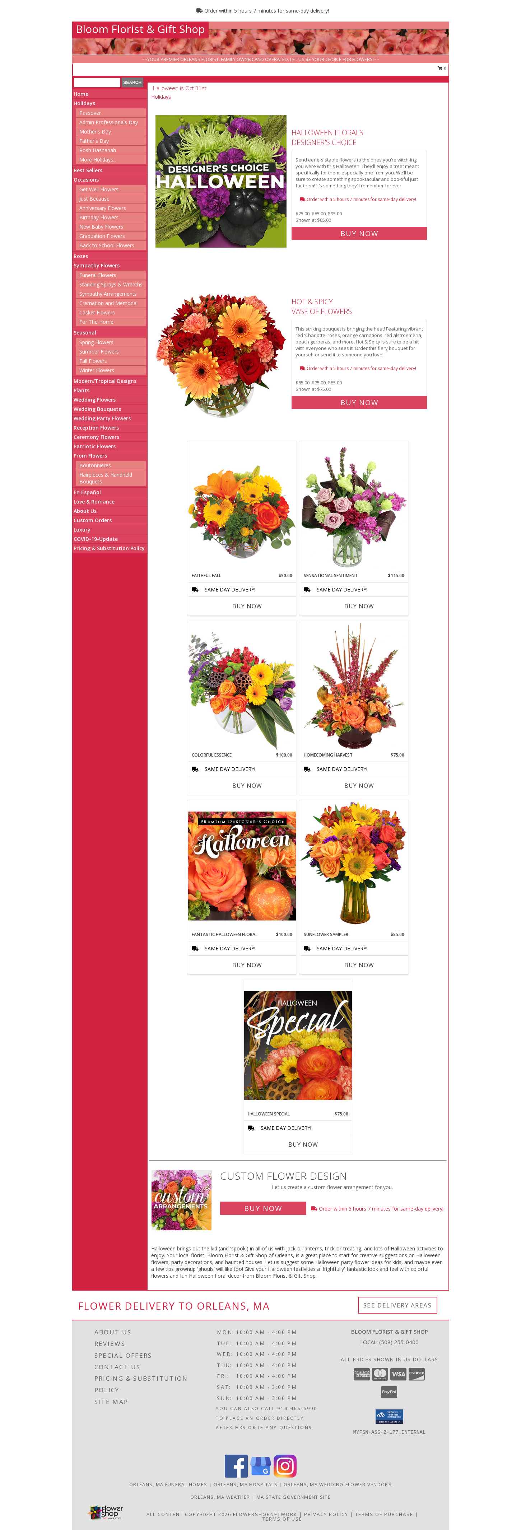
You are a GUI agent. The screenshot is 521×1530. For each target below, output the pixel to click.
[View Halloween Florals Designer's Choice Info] (221, 181)
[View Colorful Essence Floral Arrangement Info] (242, 686)
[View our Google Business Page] (260, 1475)
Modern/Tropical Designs (105, 381)
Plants (81, 390)
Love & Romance (94, 501)
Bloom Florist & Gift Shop (140, 28)
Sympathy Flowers (97, 265)
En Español (87, 492)
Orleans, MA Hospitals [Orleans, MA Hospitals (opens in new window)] (246, 1484)
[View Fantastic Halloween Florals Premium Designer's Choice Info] (242, 865)
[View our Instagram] (285, 1475)
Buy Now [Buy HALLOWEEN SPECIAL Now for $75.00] (303, 1144)
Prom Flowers (90, 455)
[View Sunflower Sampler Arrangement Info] (354, 865)
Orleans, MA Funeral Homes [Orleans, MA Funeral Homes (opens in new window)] (168, 1484)
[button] (389, 1416)
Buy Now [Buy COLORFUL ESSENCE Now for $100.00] (247, 786)
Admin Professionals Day (108, 122)
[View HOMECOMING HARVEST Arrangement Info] (354, 686)
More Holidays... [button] (97, 159)
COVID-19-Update (96, 538)
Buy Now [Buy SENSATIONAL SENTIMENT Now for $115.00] (359, 606)
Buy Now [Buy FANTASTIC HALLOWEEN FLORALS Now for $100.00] (247, 965)
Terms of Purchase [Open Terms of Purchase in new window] (384, 1514)
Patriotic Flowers (95, 446)
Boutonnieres (95, 465)
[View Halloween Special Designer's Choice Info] (298, 1045)
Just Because (94, 198)
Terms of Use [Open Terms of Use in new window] (282, 1519)
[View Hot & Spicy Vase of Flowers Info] (221, 350)
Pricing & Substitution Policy (109, 548)
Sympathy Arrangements (108, 293)
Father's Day (94, 140)
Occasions (86, 179)
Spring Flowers (96, 342)
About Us (85, 510)
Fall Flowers (93, 360)
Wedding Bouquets (97, 409)
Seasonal (85, 332)
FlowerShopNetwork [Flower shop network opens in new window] (265, 1514)
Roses (81, 256)
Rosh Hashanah (97, 150)
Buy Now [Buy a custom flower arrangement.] (263, 1208)
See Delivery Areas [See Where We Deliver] (397, 1305)
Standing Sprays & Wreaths (111, 284)
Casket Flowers (97, 312)
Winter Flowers (96, 370)
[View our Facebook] (236, 1475)
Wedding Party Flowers (102, 418)
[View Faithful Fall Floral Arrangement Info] (242, 506)
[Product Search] (97, 82)
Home (81, 93)
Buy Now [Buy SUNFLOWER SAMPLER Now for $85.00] (359, 965)
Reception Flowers (96, 427)
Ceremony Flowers (96, 437)
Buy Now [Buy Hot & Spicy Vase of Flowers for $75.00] (359, 402)
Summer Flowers (99, 351)
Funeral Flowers (97, 275)
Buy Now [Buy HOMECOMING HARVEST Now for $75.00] (359, 786)
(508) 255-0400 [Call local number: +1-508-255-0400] (399, 1342)
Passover (90, 112)
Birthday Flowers (98, 217)
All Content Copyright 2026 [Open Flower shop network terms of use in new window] (188, 1514)
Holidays (84, 103)
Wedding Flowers (95, 399)
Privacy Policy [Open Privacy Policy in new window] (326, 1514)
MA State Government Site (293, 1497)
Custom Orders (93, 520)
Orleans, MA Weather (220, 1497)
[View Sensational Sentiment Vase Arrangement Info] (354, 506)
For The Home (96, 321)
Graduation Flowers (102, 236)
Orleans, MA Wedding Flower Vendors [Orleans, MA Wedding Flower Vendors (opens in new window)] (338, 1484)
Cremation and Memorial (108, 303)
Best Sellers (88, 170)
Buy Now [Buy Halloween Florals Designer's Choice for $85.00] (359, 233)
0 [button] (442, 68)
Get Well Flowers (98, 189)
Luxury (82, 529)
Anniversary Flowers (102, 208)
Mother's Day (95, 131)
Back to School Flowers (106, 245)
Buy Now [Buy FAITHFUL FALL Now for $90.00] (247, 606)
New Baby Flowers (101, 226)
